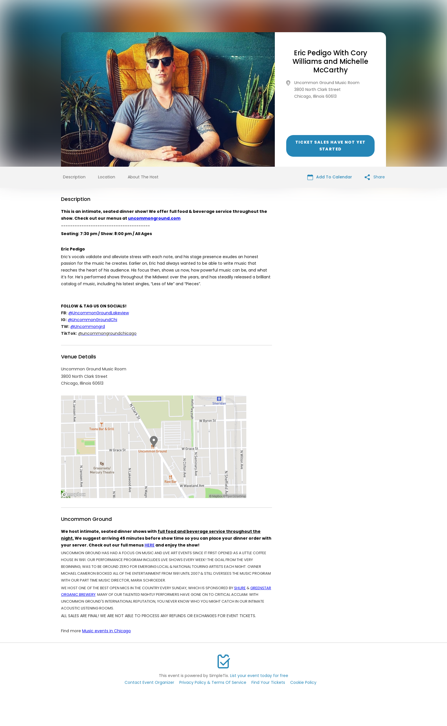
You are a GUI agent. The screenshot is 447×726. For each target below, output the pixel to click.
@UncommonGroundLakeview (98, 313)
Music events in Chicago (106, 631)
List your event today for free (259, 675)
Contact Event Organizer (149, 682)
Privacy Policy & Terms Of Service (212, 682)
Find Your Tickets (268, 682)
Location (106, 177)
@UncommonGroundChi (92, 320)
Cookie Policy (303, 682)
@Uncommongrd (87, 326)
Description (74, 177)
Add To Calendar (329, 177)
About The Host (143, 177)
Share (375, 177)
